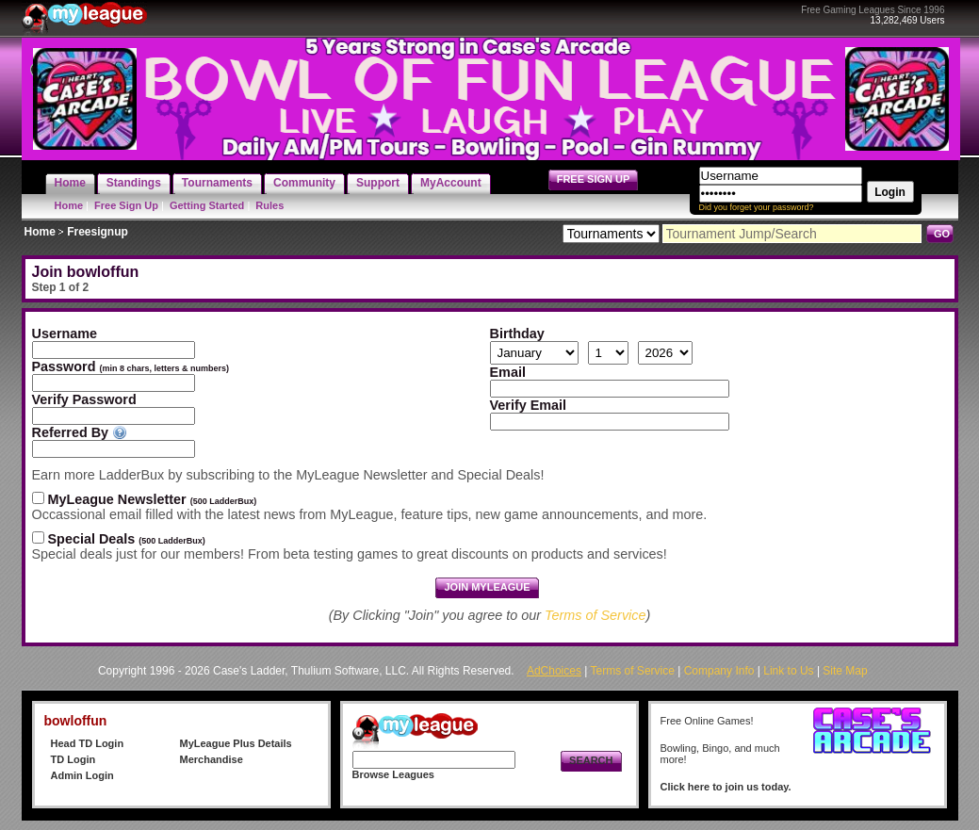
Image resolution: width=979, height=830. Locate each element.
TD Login (73, 759)
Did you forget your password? (756, 207)
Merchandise (211, 759)
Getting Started (207, 205)
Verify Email (528, 405)
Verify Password (84, 399)
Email (508, 372)
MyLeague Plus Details (236, 743)
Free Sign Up (126, 205)
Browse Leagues (393, 774)
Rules (269, 205)
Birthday (517, 333)
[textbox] (113, 449)
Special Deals (126, 538)
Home (69, 205)
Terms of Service (595, 615)
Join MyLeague (487, 587)
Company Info (719, 670)
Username (68, 333)
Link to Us (788, 670)
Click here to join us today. (726, 786)
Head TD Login (87, 743)
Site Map (845, 670)
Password (131, 366)
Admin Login (82, 775)
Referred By (70, 432)
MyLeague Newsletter (152, 499)
